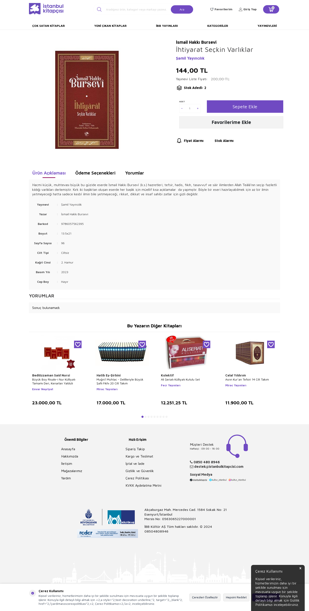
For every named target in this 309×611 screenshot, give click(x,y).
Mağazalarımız (71, 471)
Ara (182, 9)
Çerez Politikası (137, 478)
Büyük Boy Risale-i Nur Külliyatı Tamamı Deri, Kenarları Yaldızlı (53, 381)
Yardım (66, 478)
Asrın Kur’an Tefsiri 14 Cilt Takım (247, 379)
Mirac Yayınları (107, 389)
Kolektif (167, 375)
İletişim (66, 463)
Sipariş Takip (135, 449)
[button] (142, 417)
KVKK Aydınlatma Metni (143, 485)
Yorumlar (134, 172)
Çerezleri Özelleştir (205, 597)
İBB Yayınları (167, 25)
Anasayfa (68, 449)
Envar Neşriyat (42, 389)
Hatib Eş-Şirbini (109, 375)
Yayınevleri (267, 25)
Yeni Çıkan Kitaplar (110, 25)
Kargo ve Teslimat (139, 456)
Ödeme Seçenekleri (95, 172)
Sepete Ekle (245, 106)
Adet (182, 101)
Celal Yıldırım (235, 375)
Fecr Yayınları (170, 385)
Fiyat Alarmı (189, 141)
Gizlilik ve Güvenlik (140, 471)
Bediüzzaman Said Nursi (51, 375)
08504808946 (156, 531)
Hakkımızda (69, 456)
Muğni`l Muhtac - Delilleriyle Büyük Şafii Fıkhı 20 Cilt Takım (120, 381)
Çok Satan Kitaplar (48, 25)
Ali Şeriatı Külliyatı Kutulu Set (180, 379)
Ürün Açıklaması (49, 172)
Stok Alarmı (220, 141)
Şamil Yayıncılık (190, 58)
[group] (86, 99)
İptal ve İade (135, 463)
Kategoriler (217, 25)
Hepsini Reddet (236, 597)
